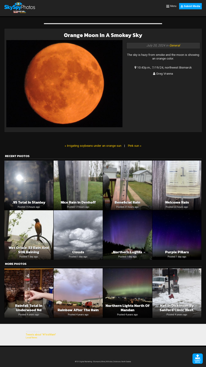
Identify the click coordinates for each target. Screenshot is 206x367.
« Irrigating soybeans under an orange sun (93, 146)
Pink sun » (134, 146)
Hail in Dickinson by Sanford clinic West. (177, 307)
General (174, 45)
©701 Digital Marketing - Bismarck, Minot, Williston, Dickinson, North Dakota (103, 361)
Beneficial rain (127, 202)
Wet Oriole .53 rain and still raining (29, 250)
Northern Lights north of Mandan (128, 307)
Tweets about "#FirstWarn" (41, 334)
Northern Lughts (127, 252)
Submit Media (190, 6)
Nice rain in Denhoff (78, 202)
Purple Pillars (177, 252)
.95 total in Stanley (28, 202)
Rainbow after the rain (78, 310)
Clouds (78, 252)
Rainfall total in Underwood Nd (28, 307)
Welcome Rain (177, 202)
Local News (31, 337)
